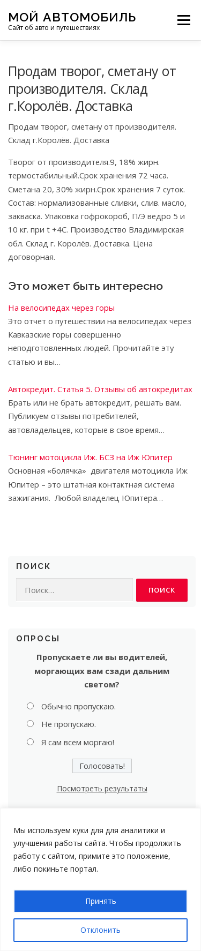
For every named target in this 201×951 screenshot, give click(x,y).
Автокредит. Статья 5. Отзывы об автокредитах (100, 389)
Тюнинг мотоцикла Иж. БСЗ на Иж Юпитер (90, 457)
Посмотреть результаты (102, 788)
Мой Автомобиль (72, 16)
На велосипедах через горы (61, 307)
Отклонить (100, 930)
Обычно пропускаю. (78, 706)
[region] (100, 879)
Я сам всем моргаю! (77, 742)
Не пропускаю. (68, 723)
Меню (183, 19)
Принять (100, 901)
